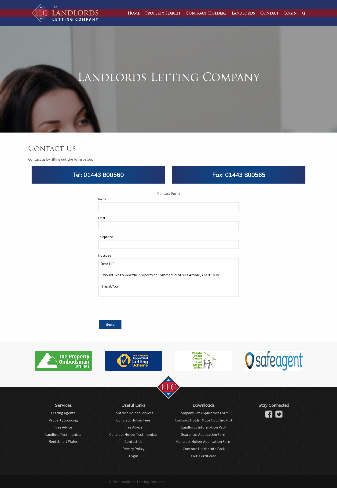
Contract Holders (206, 13)
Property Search (162, 13)
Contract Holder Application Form (203, 441)
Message (104, 255)
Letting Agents (63, 412)
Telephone (105, 237)
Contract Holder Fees (133, 420)
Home (134, 13)
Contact (269, 13)
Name (102, 199)
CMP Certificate (203, 456)
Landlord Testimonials (63, 434)
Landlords (243, 13)
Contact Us (133, 441)
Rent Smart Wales (63, 441)
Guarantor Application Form (203, 434)
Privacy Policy (133, 448)
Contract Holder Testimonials (133, 434)
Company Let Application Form (204, 412)
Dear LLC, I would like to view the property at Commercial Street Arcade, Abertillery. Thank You (168, 278)
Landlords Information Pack (203, 427)
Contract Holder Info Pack (204, 448)
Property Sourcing (63, 420)
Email (102, 218)
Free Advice (63, 427)
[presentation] (133, 310)
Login (290, 13)
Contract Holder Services (133, 412)
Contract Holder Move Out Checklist (204, 420)
